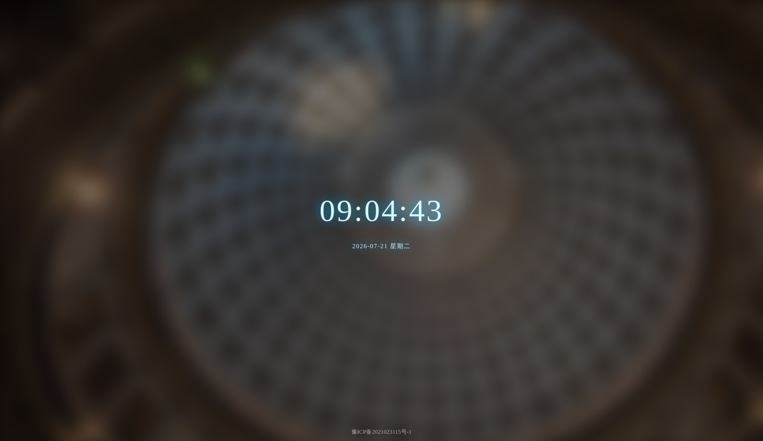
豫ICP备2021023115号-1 (381, 431)
